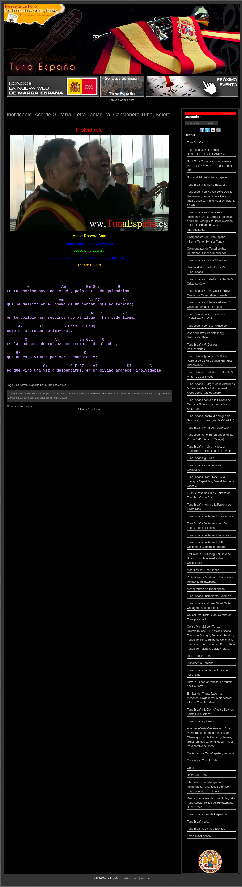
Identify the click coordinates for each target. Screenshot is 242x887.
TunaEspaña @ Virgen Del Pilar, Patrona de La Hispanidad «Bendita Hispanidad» (211, 361)
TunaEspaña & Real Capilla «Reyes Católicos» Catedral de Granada (211, 293)
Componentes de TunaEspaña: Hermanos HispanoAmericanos (211, 251)
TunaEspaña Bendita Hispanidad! (211, 815)
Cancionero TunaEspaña (211, 761)
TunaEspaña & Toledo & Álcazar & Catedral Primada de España (211, 305)
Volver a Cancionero (121, 100)
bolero (94, 393)
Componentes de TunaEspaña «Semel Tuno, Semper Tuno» (211, 239)
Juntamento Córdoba (211, 663)
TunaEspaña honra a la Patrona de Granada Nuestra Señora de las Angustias (211, 405)
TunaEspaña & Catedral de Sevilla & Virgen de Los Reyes (211, 375)
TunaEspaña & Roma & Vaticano (211, 261)
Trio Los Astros (56, 385)
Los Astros (21, 385)
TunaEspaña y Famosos (211, 722)
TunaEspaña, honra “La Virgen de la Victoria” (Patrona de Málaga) (211, 437)
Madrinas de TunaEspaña (211, 571)
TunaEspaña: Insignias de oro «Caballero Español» (211, 317)
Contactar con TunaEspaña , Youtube (211, 754)
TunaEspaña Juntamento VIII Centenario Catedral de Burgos (211, 545)
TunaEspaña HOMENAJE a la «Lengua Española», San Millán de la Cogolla (211, 482)
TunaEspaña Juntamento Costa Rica (211, 517)
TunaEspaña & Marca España (211, 185)
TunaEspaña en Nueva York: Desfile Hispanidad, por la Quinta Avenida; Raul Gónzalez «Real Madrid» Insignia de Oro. (211, 199)
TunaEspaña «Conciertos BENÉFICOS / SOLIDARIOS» (211, 152)
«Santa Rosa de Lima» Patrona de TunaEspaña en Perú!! (211, 495)
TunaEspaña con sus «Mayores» (211, 326)
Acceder (145, 878)
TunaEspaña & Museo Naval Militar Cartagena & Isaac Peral (211, 606)
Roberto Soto (37, 385)
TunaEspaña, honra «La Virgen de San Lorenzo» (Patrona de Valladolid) (211, 418)
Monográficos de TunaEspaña (211, 589)
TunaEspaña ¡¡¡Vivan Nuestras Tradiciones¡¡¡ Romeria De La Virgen (211, 449)
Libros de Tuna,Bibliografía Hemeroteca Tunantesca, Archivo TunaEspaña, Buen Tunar (211, 787)
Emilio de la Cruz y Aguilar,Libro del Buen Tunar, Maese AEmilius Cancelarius (211, 559)
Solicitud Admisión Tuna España (211, 178)
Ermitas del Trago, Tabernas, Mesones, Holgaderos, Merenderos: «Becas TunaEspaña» (211, 698)
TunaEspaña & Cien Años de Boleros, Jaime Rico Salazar (211, 712)
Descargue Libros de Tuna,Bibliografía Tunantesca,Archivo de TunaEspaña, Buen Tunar (211, 803)
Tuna (103, 393)
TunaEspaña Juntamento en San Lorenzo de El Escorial (211, 526)
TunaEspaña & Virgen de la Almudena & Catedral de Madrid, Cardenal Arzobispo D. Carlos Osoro (211, 389)
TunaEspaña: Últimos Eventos (211, 829)
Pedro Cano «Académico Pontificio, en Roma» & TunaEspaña (211, 580)
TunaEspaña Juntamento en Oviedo (211, 536)
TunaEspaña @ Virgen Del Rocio (211, 428)
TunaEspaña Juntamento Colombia (211, 596)
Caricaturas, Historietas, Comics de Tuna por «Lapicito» (211, 617)
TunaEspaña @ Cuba (211, 458)
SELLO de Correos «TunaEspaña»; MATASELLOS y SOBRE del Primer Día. (211, 166)
